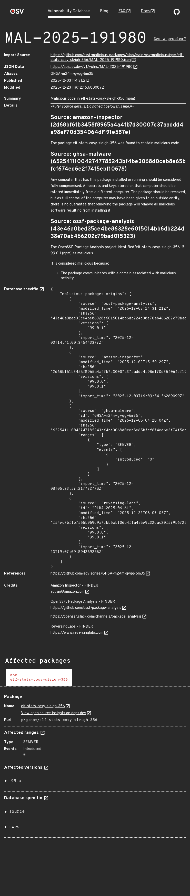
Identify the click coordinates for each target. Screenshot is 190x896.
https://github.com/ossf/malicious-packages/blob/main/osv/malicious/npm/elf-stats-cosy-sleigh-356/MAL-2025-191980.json (117, 57)
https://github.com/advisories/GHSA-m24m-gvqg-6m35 (98, 573)
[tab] (39, 677)
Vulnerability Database (69, 11)
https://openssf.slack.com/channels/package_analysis (96, 616)
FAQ (122, 11)
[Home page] (17, 13)
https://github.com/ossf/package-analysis (86, 608)
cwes (14, 827)
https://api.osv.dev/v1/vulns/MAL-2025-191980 (92, 67)
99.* (16, 781)
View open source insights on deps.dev (53, 713)
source (17, 811)
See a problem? (170, 39)
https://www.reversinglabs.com (77, 632)
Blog (104, 11)
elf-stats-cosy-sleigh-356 (43, 706)
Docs (145, 11)
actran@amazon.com (67, 591)
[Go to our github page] (177, 13)
